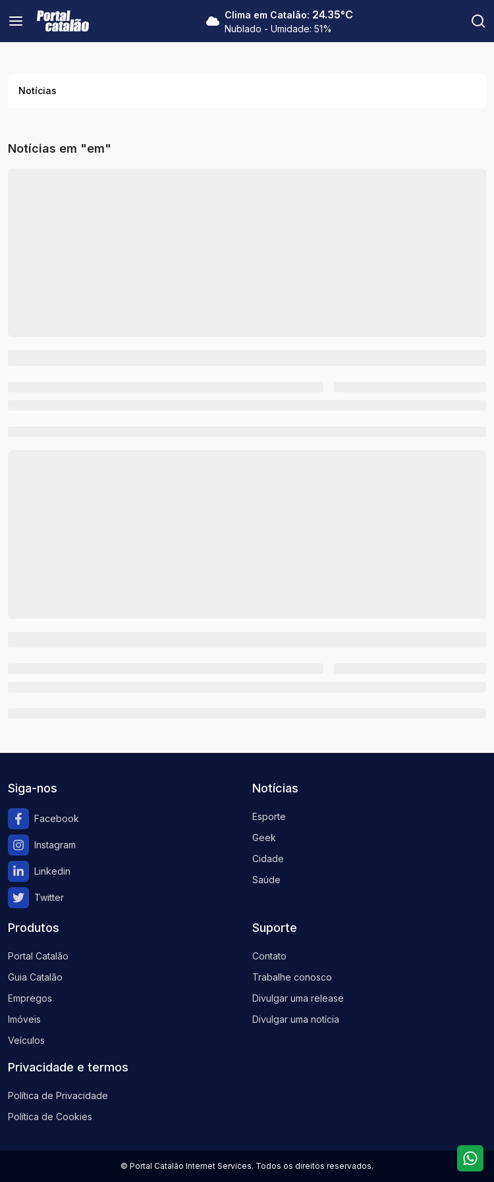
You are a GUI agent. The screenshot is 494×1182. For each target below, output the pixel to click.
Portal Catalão (38, 956)
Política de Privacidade (58, 1095)
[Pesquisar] (478, 21)
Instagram (42, 845)
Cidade (268, 858)
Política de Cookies (50, 1116)
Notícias (37, 90)
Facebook (43, 818)
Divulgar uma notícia (295, 1019)
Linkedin (39, 871)
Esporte (269, 816)
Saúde (266, 879)
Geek (264, 837)
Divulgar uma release (298, 998)
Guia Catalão (35, 977)
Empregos (30, 998)
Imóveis (24, 1019)
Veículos (26, 1040)
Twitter (36, 897)
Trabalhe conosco (292, 977)
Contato (269, 956)
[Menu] (16, 21)
